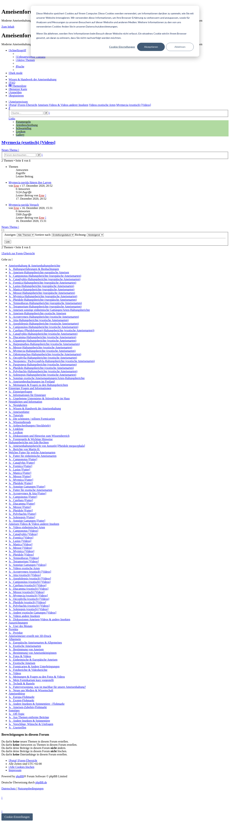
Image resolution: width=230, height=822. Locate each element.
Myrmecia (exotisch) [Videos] (28, 142)
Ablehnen (179, 46)
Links (12, 118)
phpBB (20, 776)
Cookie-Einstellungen (122, 46)
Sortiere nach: (54, 234)
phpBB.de (41, 782)
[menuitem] (30, 56)
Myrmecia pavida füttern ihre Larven (30, 182)
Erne (16, 185)
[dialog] (115, 31)
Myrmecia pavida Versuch (24, 204)
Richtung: (89, 234)
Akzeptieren (151, 46)
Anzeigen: (19, 234)
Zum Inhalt (7, 26)
